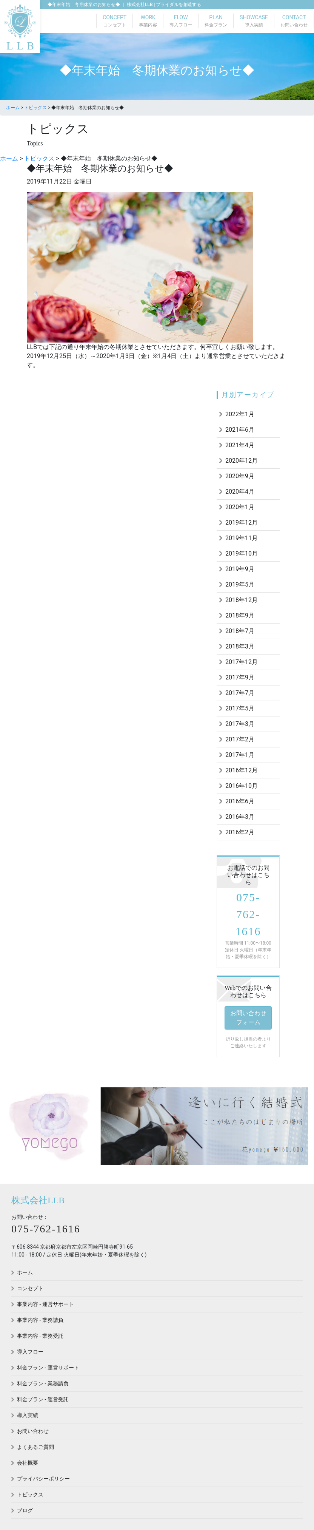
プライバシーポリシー (43, 1479)
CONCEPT (114, 21)
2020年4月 (239, 491)
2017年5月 (239, 708)
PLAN (216, 21)
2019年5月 (239, 584)
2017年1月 (239, 754)
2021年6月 (239, 429)
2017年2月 (239, 739)
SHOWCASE (254, 21)
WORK (148, 21)
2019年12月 (241, 522)
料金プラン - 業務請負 (43, 1383)
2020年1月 (239, 507)
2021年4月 (239, 445)
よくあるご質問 (35, 1447)
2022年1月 (239, 414)
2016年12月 (241, 770)
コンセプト (30, 1288)
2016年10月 (241, 785)
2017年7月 (239, 692)
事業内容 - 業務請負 (40, 1320)
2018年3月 (239, 646)
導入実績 (27, 1415)
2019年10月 (241, 553)
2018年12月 (241, 600)
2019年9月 (239, 569)
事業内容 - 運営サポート (45, 1304)
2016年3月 (239, 816)
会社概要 (27, 1463)
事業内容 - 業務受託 (40, 1336)
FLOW (180, 21)
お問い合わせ (33, 1431)
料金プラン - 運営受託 (43, 1399)
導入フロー (30, 1352)
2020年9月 (239, 476)
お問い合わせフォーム (248, 1018)
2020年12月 (241, 460)
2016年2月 (239, 832)
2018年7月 (239, 631)
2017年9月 (239, 677)
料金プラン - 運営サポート (48, 1368)
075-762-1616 (248, 914)
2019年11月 (241, 538)
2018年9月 (239, 615)
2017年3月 (239, 723)
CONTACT (294, 21)
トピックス (30, 1494)
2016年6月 (239, 801)
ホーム (25, 1272)
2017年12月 (241, 661)
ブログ (25, 1510)
